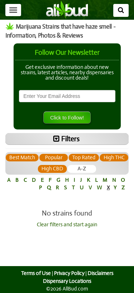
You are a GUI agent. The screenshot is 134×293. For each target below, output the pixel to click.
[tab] (36, 157)
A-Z (97, 168)
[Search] (121, 10)
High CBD (67, 168)
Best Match (37, 157)
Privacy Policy (69, 273)
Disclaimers (101, 273)
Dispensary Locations (67, 281)
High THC (37, 168)
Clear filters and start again (67, 224)
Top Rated (98, 157)
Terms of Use (35, 273)
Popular (68, 157)
